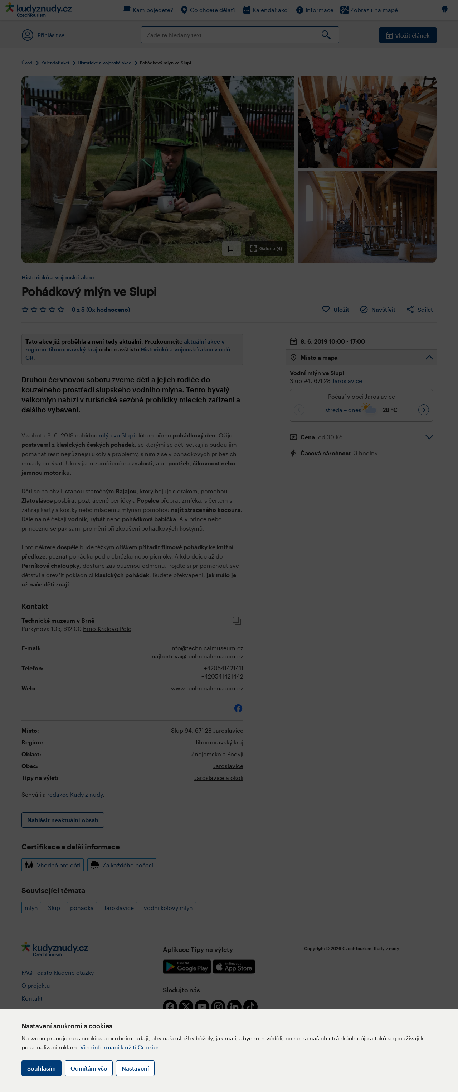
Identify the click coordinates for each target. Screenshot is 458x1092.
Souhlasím (41, 1068)
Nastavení (135, 1068)
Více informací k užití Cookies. (120, 1047)
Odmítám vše (88, 1068)
